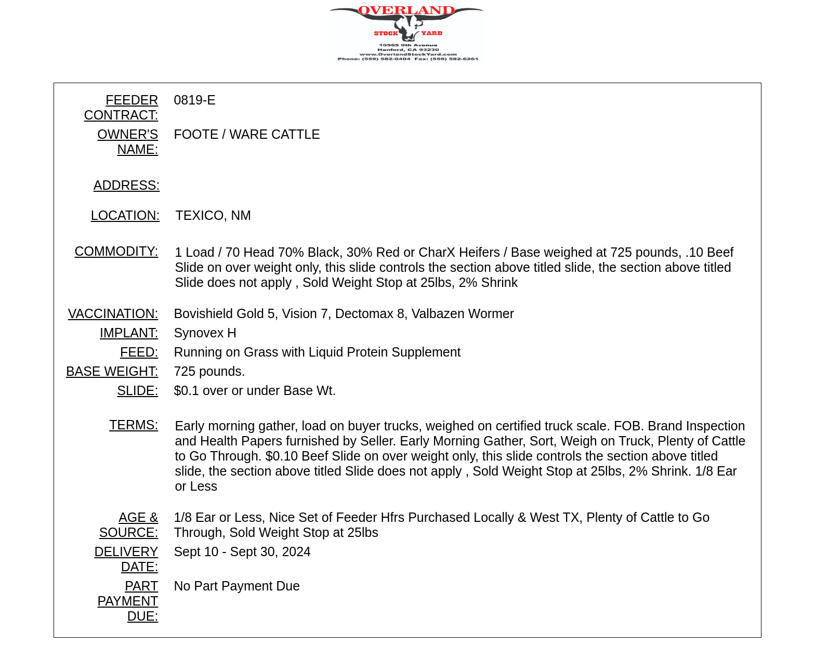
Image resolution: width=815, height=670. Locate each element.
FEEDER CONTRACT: (121, 107)
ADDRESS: (127, 185)
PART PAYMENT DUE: (127, 601)
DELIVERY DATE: (126, 559)
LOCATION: (125, 215)
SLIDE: (137, 390)
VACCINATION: (113, 313)
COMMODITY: (117, 251)
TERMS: (133, 424)
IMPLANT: (129, 332)
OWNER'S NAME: (127, 141)
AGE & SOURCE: (129, 525)
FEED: (139, 352)
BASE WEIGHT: (112, 371)
